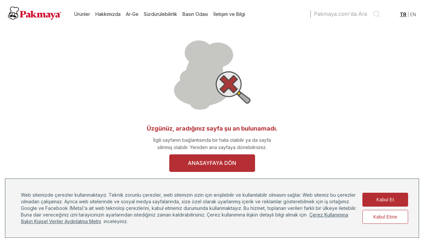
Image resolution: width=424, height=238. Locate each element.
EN (413, 14)
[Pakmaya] (34, 18)
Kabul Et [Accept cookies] (385, 199)
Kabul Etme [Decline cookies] (385, 216)
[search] (376, 13)
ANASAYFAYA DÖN (212, 163)
